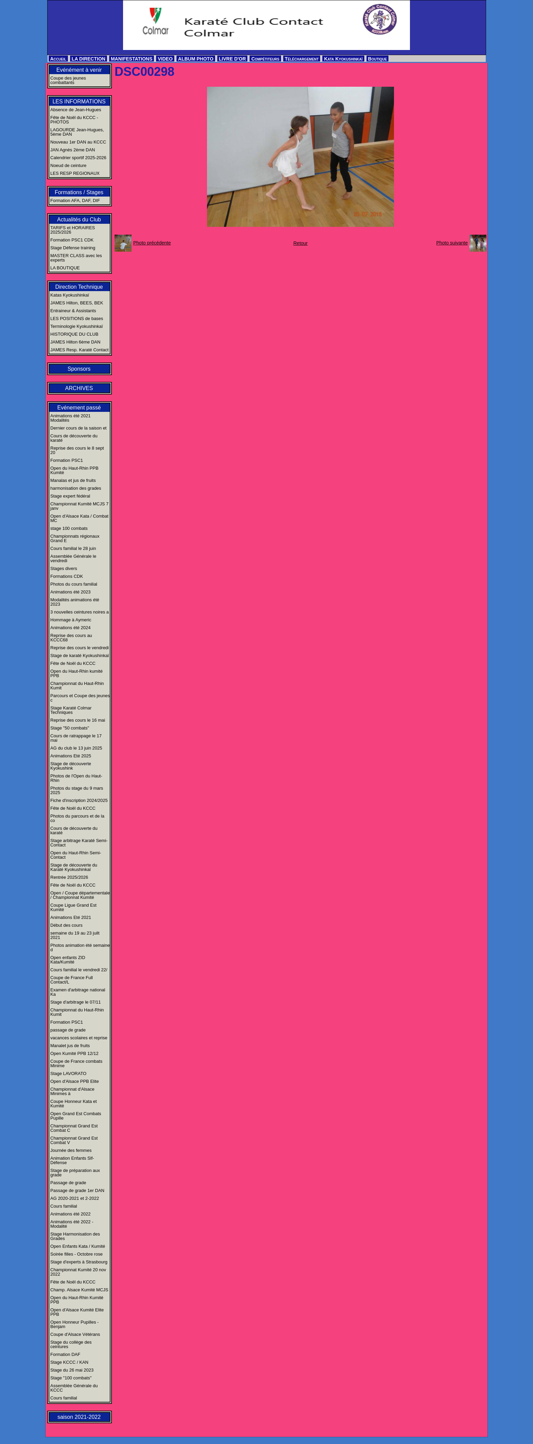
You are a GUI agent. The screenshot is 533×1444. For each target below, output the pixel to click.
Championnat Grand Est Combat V (74, 1140)
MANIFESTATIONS (131, 59)
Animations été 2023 (70, 591)
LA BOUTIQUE (65, 267)
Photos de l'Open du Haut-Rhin (76, 778)
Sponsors (79, 369)
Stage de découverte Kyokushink (70, 766)
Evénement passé (79, 407)
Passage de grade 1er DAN (77, 1190)
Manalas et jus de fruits (73, 480)
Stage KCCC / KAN (69, 1362)
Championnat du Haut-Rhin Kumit (77, 685)
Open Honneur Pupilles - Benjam (74, 1324)
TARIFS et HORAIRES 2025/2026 (72, 230)
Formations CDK (66, 576)
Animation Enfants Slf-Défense (72, 1160)
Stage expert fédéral (70, 496)
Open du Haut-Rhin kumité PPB (76, 673)
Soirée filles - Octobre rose (76, 1254)
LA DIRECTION (88, 59)
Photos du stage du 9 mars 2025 (76, 790)
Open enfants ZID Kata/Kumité (67, 959)
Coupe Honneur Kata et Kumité (73, 1103)
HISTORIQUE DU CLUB (74, 334)
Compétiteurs (265, 59)
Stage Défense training (72, 247)
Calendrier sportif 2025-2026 (78, 157)
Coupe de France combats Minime (76, 1063)
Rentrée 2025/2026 (69, 877)
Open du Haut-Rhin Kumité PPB (76, 1300)
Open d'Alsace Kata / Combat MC (79, 518)
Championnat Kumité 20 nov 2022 (78, 1272)
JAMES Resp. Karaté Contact (79, 349)
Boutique (377, 59)
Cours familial (63, 1206)
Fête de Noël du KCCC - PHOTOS (74, 119)
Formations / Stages (79, 192)
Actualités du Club (79, 219)
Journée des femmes (70, 1150)
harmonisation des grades (75, 488)
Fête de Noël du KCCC (73, 663)
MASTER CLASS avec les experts (76, 258)
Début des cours (66, 925)
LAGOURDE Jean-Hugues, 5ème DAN (77, 132)
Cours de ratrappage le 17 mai (76, 738)
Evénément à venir (79, 70)
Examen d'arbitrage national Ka (77, 992)
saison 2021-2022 (79, 1417)
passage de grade (68, 1029)
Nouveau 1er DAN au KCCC (78, 142)
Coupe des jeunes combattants (68, 80)
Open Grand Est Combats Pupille (75, 1116)
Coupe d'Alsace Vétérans (75, 1334)
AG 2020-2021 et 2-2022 (74, 1198)
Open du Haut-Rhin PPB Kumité (74, 470)
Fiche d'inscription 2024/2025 (79, 800)
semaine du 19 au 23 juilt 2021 (75, 935)
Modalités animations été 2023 (74, 602)
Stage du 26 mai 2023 (71, 1370)
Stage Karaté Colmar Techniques (70, 710)
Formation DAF (65, 1354)
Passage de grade (68, 1182)
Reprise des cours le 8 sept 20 (77, 450)
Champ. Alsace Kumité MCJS (79, 1289)
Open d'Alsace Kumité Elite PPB (77, 1312)
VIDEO (165, 59)
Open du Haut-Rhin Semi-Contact (75, 855)
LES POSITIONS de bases (76, 318)
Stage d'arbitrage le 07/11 (75, 1002)
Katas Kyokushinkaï (69, 295)
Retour (300, 243)
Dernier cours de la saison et (78, 428)
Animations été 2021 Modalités (70, 418)
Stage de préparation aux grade (75, 1172)
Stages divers (63, 568)
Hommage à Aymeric (70, 619)
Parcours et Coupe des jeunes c (80, 698)
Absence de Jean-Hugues (75, 109)
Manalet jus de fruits (70, 1045)
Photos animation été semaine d (80, 947)
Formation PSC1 (66, 460)
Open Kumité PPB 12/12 (74, 1053)
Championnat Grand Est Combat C (74, 1128)
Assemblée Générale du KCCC (74, 1388)
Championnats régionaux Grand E (75, 538)
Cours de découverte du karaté (74, 438)
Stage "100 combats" (70, 1377)
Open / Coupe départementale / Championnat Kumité (80, 895)
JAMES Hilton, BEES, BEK (76, 302)
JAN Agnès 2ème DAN (72, 149)
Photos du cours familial (73, 584)
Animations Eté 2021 (70, 917)
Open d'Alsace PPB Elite (74, 1081)
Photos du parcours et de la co (77, 818)
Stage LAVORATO (68, 1073)
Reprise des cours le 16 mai (77, 720)
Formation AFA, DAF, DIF (75, 200)
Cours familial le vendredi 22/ (78, 969)
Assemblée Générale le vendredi (73, 558)
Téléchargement (302, 59)
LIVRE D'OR (232, 59)
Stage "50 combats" (69, 728)
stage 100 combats (69, 528)
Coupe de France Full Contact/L (71, 980)
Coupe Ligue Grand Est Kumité (73, 907)
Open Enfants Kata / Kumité (77, 1246)
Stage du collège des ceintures (70, 1344)
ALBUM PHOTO (195, 59)
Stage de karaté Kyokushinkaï (79, 655)
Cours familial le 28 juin (73, 548)
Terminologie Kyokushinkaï (76, 326)
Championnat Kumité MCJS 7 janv (79, 506)
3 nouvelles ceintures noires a (79, 612)
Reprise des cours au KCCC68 (71, 637)
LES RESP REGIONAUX (75, 173)
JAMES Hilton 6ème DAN (75, 342)
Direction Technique (79, 287)
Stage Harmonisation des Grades (75, 1236)
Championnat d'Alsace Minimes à (72, 1091)
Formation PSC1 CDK (71, 239)
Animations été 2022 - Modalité (71, 1224)
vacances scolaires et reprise (78, 1037)
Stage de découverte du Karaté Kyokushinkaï (73, 867)
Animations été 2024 (70, 627)
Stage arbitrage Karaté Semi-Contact (78, 842)
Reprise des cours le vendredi (79, 647)
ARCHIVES (79, 388)
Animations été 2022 (70, 1213)
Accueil (58, 59)
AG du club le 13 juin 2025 (76, 748)
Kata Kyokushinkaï (343, 59)
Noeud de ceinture (68, 165)
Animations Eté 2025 (70, 755)
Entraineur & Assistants (73, 310)
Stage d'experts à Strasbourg (78, 1261)
